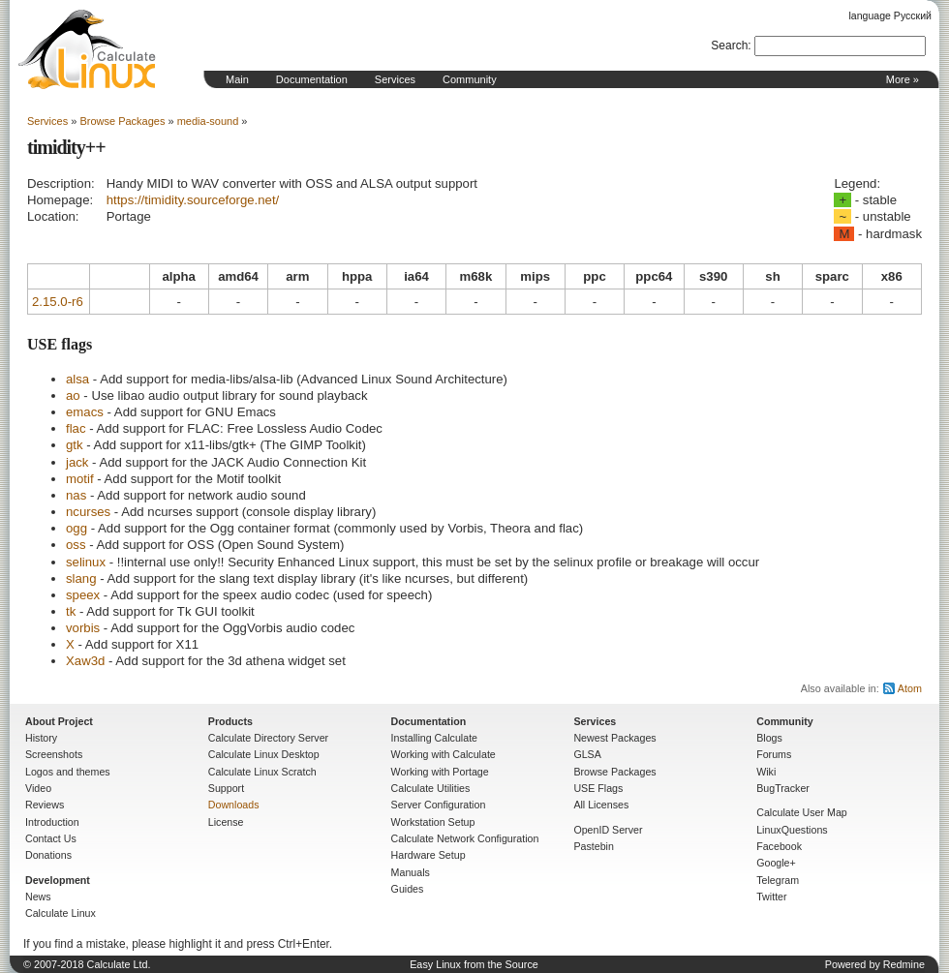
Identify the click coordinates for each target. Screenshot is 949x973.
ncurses (88, 511)
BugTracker (783, 788)
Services (395, 79)
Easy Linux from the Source (474, 964)
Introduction (52, 822)
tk (71, 611)
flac (76, 428)
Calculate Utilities (431, 788)
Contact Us (51, 838)
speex (83, 595)
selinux (86, 562)
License (226, 822)
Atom (910, 688)
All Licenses (600, 804)
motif (80, 478)
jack (77, 462)
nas (76, 495)
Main (237, 79)
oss (76, 544)
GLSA (586, 754)
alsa (77, 379)
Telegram (777, 880)
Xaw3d (85, 661)
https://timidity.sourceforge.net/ (193, 200)
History (41, 738)
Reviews (44, 804)
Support (226, 788)
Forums (773, 754)
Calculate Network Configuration (465, 838)
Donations (48, 855)
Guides (407, 889)
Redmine (904, 964)
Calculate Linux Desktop (264, 754)
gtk (74, 445)
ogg (76, 528)
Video (38, 788)
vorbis (83, 628)
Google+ (776, 862)
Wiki (766, 771)
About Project (59, 721)
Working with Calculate (443, 754)
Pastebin (593, 846)
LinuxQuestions (791, 830)
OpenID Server (607, 830)
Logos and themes (67, 771)
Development (57, 880)
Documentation (312, 79)
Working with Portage (440, 771)
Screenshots (53, 754)
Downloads (234, 804)
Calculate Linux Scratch (262, 771)
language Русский (890, 15)
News (38, 896)
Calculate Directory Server (268, 738)
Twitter (771, 896)
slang (81, 578)
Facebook (779, 846)
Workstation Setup (433, 822)
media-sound (208, 121)
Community (470, 79)
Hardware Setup (428, 855)
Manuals (410, 872)
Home (87, 49)
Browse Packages (122, 121)
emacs (85, 412)
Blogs (769, 738)
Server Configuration (438, 804)
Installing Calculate (434, 738)
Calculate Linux (60, 913)
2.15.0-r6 (57, 301)
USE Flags (598, 788)
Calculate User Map (801, 812)
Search (729, 45)
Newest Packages (614, 738)
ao (73, 395)
